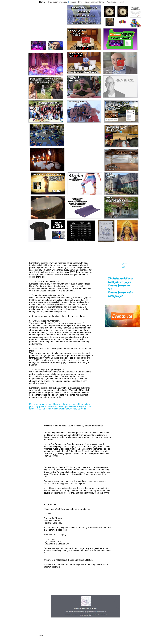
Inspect (41, 635)
